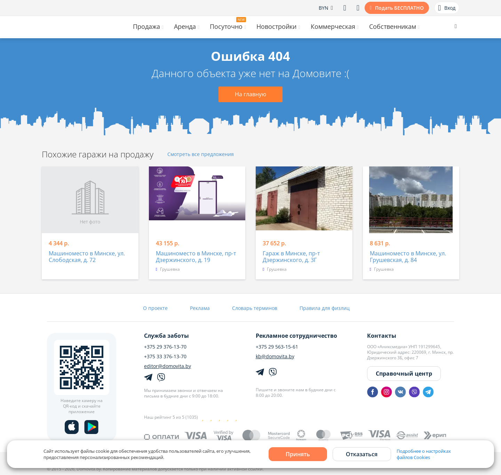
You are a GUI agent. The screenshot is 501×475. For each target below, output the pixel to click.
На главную (250, 94)
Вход (446, 8)
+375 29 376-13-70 (165, 347)
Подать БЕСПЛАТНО (399, 8)
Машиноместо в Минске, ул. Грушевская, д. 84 (408, 257)
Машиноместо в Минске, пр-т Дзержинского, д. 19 (196, 257)
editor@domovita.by (167, 366)
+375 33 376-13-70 (165, 356)
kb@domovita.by (275, 356)
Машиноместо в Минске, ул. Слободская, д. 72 (87, 257)
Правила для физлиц (325, 308)
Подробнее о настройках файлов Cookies (424, 454)
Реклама (200, 308)
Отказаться (361, 454)
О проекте (155, 308)
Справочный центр (404, 373)
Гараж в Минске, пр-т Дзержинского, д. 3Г (291, 257)
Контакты (381, 335)
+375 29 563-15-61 (277, 347)
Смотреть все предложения (200, 154)
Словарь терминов (254, 308)
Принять (298, 454)
